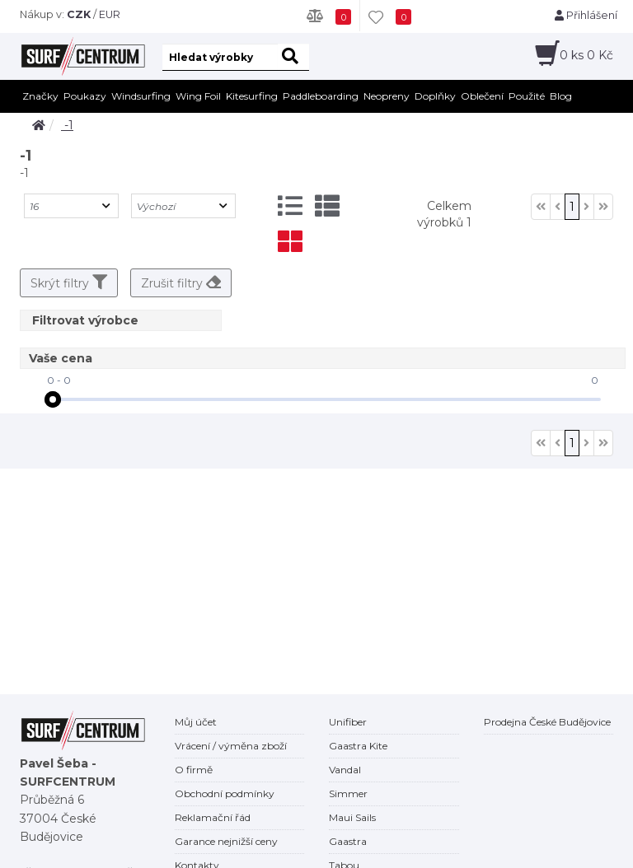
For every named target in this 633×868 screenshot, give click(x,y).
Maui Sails (352, 817)
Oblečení (482, 96)
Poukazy (84, 96)
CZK (79, 14)
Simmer (348, 793)
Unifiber (348, 722)
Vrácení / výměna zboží (231, 746)
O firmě (194, 769)
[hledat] (293, 57)
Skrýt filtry (68, 282)
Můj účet (196, 722)
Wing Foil (198, 96)
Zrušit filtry (181, 282)
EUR (109, 14)
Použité (527, 96)
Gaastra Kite (358, 746)
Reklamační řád (213, 817)
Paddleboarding (321, 96)
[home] (38, 125)
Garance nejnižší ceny (226, 841)
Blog (561, 96)
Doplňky (435, 96)
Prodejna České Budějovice (547, 722)
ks (586, 55)
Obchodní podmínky (224, 793)
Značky (40, 96)
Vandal (345, 769)
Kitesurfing (252, 96)
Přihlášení (586, 15)
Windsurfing (141, 96)
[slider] (53, 399)
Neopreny (386, 96)
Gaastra (348, 841)
